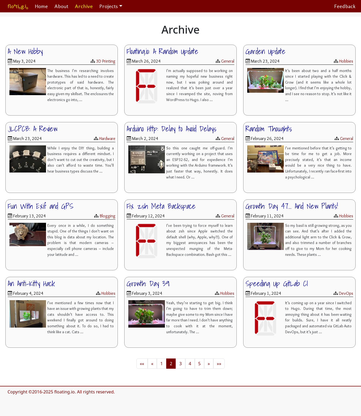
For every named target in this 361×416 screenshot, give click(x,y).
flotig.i (18, 6)
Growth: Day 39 (148, 283)
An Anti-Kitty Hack (31, 283)
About (61, 6)
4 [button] (190, 364)
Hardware (107, 138)
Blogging (107, 215)
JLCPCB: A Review (32, 129)
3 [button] (180, 364)
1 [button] (161, 364)
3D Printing (105, 61)
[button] (142, 363)
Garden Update (265, 51)
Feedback (345, 6)
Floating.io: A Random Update (162, 51)
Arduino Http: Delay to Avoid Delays (171, 129)
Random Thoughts (269, 129)
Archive (84, 6)
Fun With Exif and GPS (40, 206)
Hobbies (346, 61)
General (227, 61)
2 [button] (171, 364)
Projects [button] (108, 6)
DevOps (346, 293)
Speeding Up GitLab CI (277, 283)
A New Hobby (25, 51)
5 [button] (199, 364)
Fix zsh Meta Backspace (161, 206)
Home (41, 6)
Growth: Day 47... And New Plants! (292, 206)
